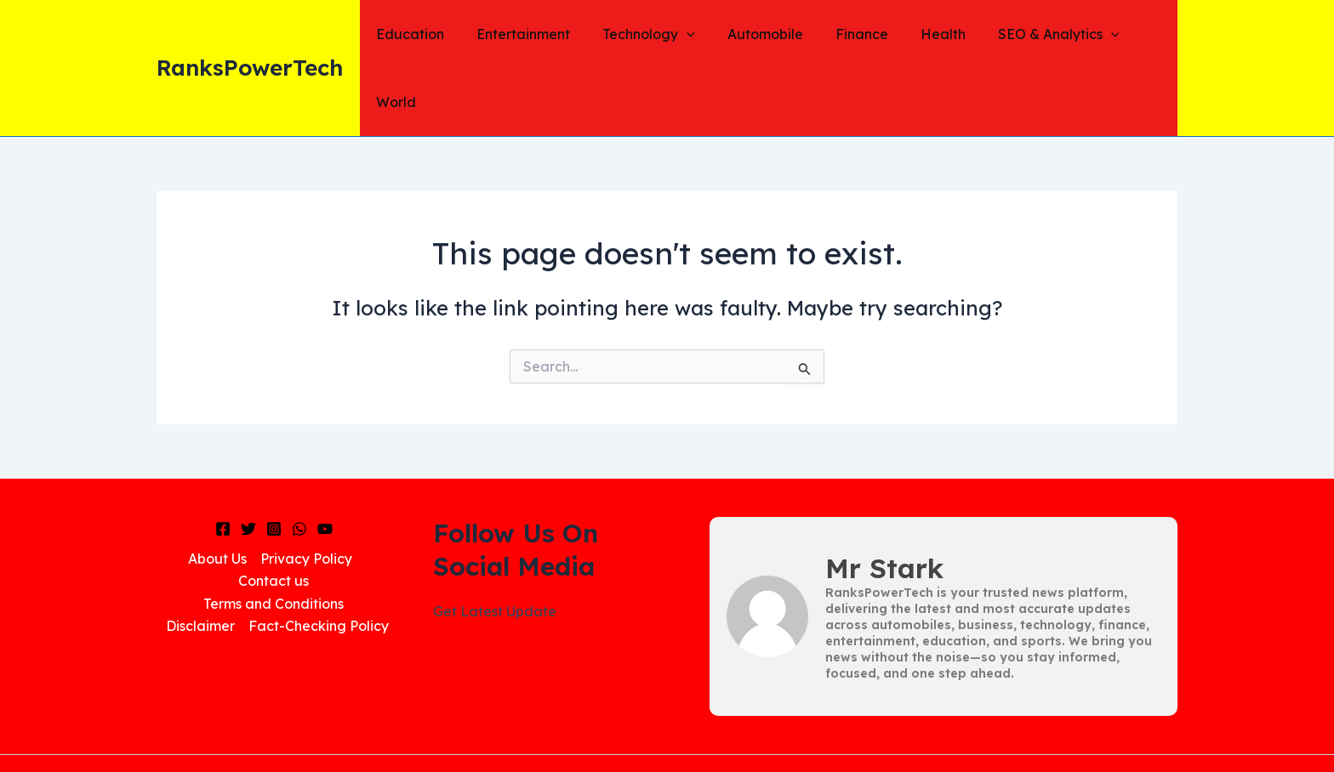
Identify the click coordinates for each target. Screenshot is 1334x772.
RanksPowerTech (250, 34)
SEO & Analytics (1036, 34)
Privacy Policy (306, 490)
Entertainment (526, 34)
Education (419, 34)
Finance (849, 34)
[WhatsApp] (299, 461)
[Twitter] (248, 461)
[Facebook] (223, 461)
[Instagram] (274, 461)
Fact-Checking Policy (318, 558)
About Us (217, 490)
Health (925, 34)
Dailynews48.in (801, 729)
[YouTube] (325, 461)
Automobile (757, 34)
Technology (647, 34)
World (1144, 34)
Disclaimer (200, 558)
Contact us (273, 513)
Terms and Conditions (273, 535)
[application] (684, 34)
